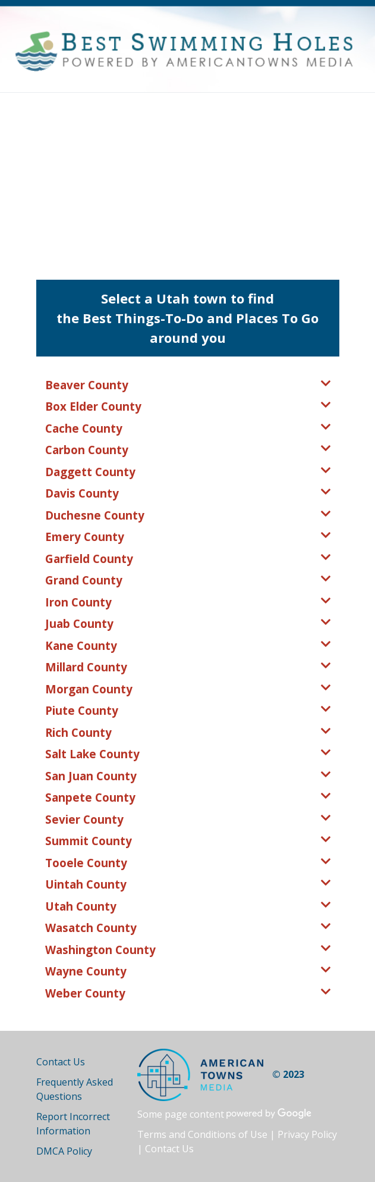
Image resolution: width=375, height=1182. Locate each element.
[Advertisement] (187, 182)
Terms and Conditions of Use (202, 1134)
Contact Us (60, 1061)
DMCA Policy (64, 1151)
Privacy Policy (307, 1134)
